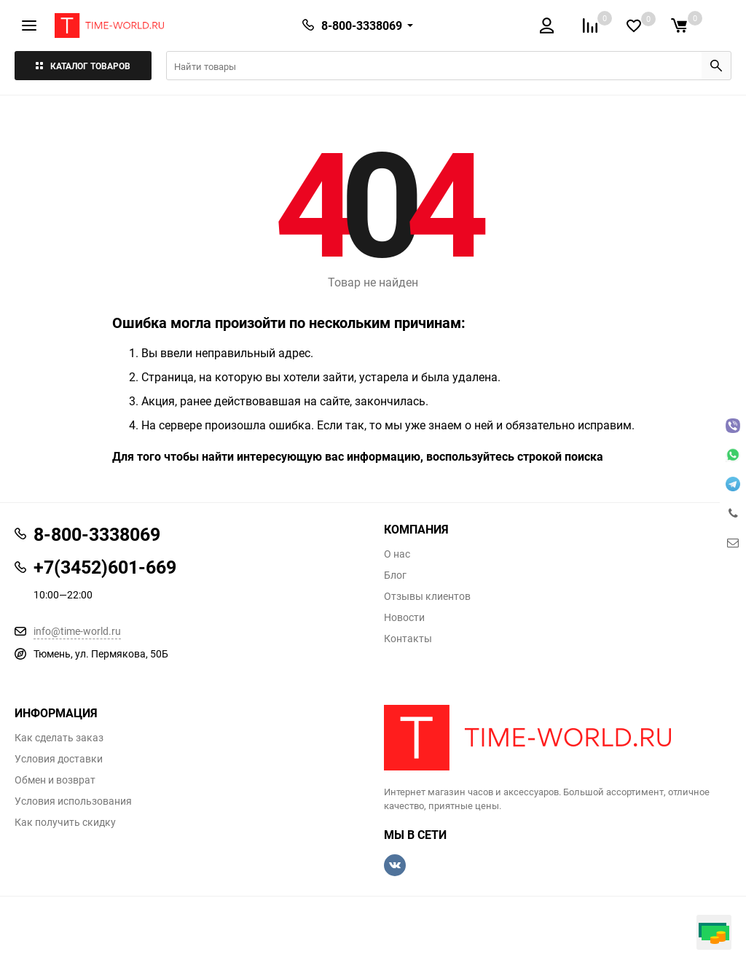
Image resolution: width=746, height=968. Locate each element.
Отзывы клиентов (427, 596)
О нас (397, 554)
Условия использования (73, 801)
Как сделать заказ (59, 738)
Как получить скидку (65, 822)
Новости (404, 617)
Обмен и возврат (55, 780)
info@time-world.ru (77, 631)
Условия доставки (59, 759)
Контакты (408, 638)
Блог (395, 575)
